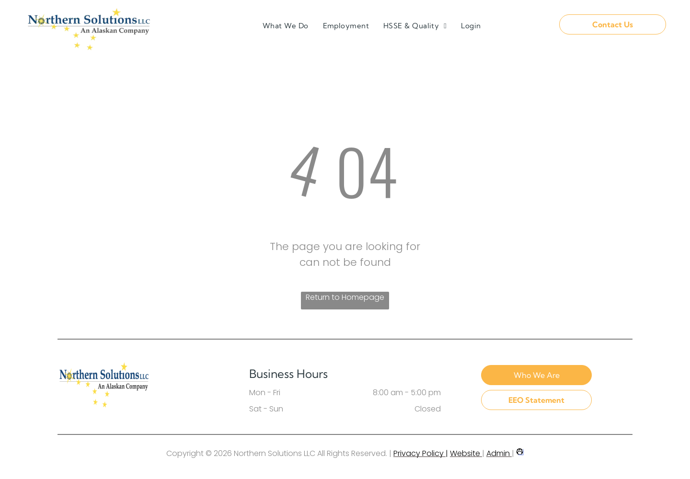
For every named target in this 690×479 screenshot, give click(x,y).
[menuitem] (285, 26)
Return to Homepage (345, 297)
